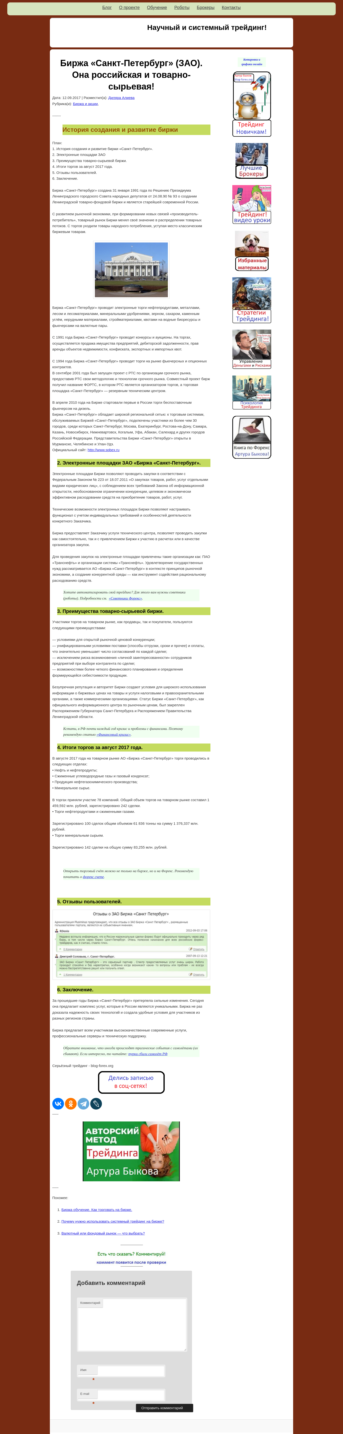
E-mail (87, 1395)
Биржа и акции (85, 104)
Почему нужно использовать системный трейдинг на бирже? (113, 1221)
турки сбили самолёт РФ (147, 1054)
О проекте (129, 7)
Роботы (182, 7)
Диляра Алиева (121, 98)
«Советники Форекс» (125, 598)
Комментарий (90, 1303)
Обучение (157, 7)
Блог (107, 7)
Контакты (231, 7)
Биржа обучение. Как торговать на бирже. (97, 1210)
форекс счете (93, 877)
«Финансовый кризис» (114, 734)
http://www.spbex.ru (103, 450)
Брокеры (206, 7)
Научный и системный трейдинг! (207, 27)
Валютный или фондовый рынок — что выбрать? (103, 1233)
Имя (87, 1371)
